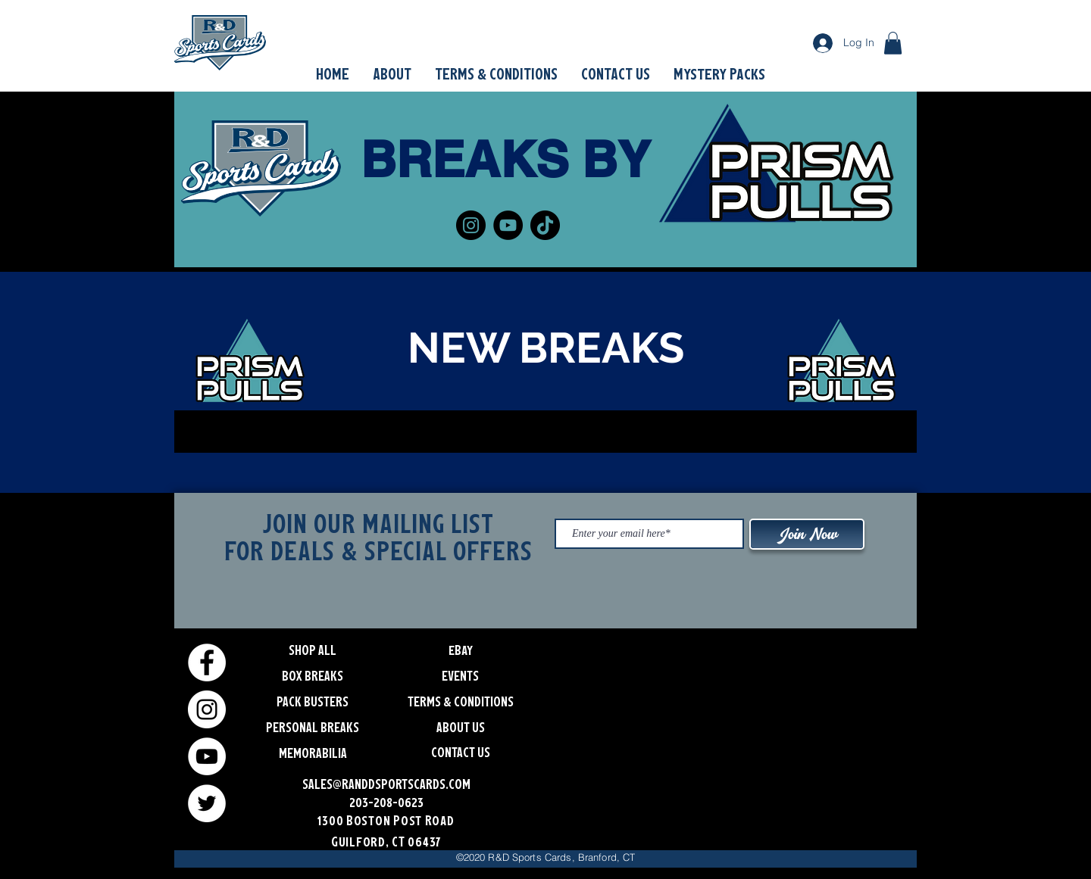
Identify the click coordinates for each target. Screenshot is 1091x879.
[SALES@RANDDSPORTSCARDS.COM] (386, 783)
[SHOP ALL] (312, 649)
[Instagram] (471, 225)
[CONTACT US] (460, 751)
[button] (892, 43)
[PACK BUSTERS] (312, 700)
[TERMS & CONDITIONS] (460, 700)
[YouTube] (508, 225)
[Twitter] (207, 803)
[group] (545, 431)
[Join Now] (806, 534)
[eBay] (460, 649)
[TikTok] (545, 225)
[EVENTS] (460, 674)
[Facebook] (207, 662)
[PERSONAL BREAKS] (312, 726)
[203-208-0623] (386, 801)
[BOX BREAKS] (312, 674)
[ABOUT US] (460, 726)
